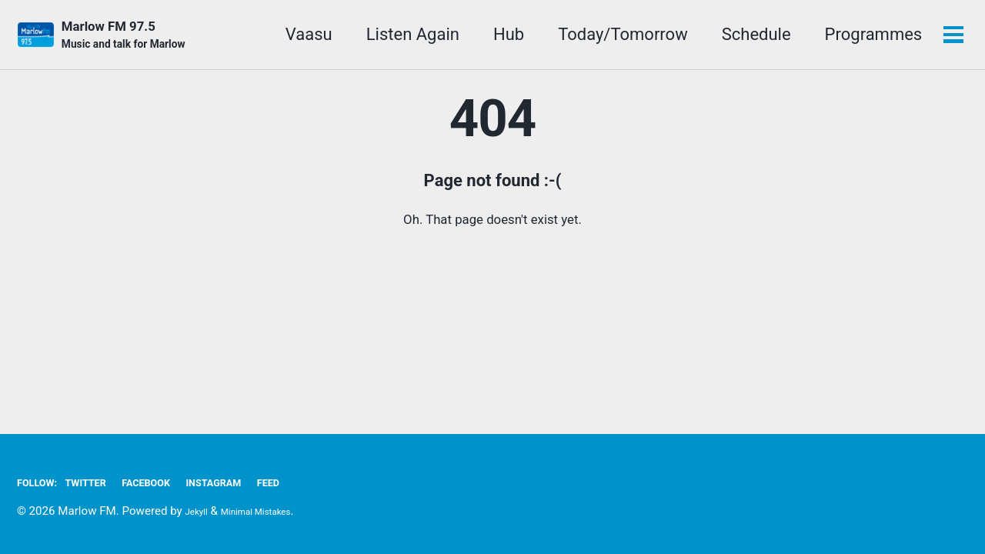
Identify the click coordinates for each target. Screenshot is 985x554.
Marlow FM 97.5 (137, 39)
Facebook (178, 482)
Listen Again (407, 37)
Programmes (868, 37)
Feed (329, 482)
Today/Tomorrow (618, 37)
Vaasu (303, 37)
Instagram (262, 482)
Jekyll (200, 511)
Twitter (105, 482)
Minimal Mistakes (273, 511)
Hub (503, 37)
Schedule (750, 37)
